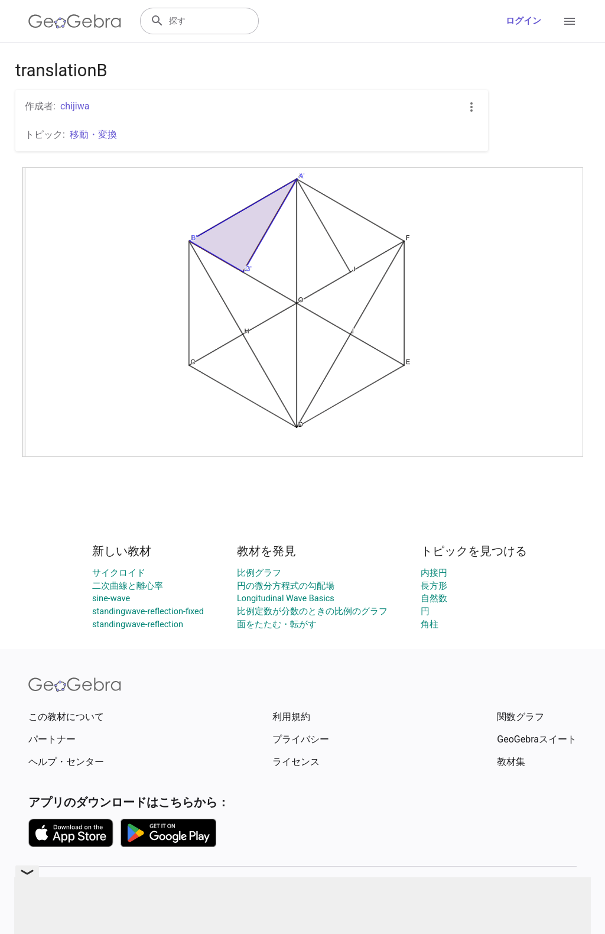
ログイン (523, 21)
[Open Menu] (569, 21)
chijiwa (75, 106)
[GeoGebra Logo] (74, 21)
